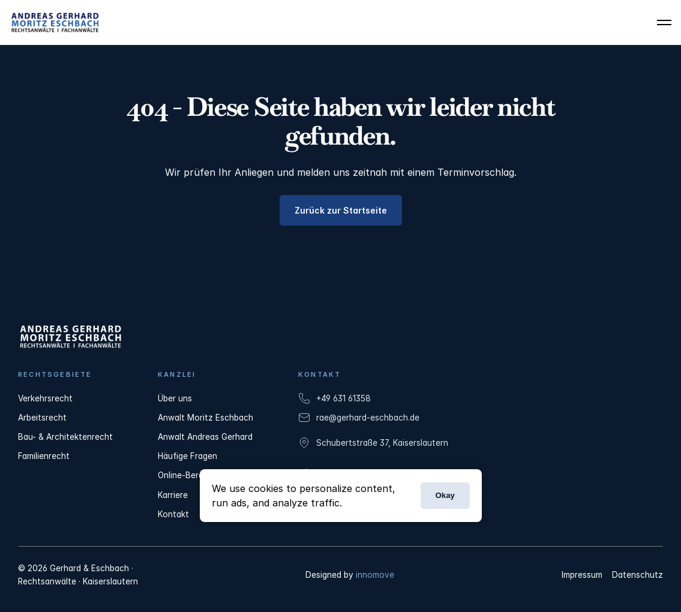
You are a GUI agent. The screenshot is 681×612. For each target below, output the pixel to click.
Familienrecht (44, 456)
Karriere (173, 495)
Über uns (175, 398)
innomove (375, 575)
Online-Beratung (189, 475)
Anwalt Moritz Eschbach (205, 417)
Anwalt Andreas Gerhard (205, 437)
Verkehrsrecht (45, 398)
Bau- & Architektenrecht (65, 437)
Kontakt (173, 514)
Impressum (582, 575)
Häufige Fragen (187, 456)
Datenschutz (637, 575)
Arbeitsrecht (42, 417)
